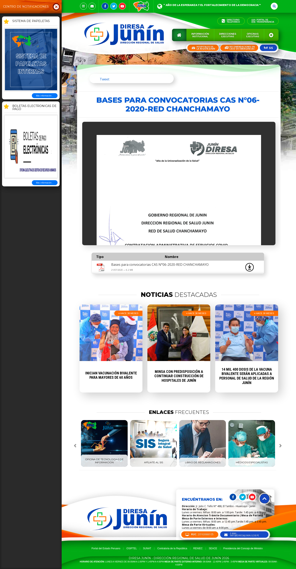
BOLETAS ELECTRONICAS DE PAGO (34, 108)
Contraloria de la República (172, 548)
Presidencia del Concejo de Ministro (242, 548)
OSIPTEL (131, 548)
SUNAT (147, 548)
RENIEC (197, 548)
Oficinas (252, 35)
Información (200, 35)
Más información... (44, 95)
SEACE (213, 548)
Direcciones (227, 35)
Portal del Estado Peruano (105, 548)
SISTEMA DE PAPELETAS (31, 21)
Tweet (104, 79)
